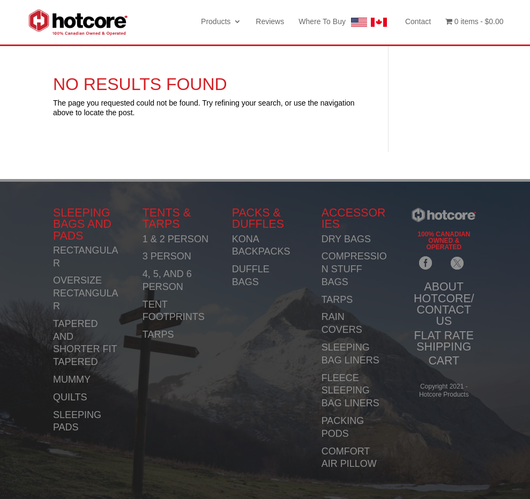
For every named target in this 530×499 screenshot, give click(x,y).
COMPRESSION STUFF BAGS (354, 269)
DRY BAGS (346, 239)
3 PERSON (167, 256)
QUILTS (70, 397)
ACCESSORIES (354, 218)
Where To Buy (344, 22)
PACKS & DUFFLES (258, 218)
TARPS (158, 334)
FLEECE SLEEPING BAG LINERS (350, 391)
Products (215, 22)
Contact (418, 22)
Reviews (270, 22)
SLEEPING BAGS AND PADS (82, 224)
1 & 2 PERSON (175, 239)
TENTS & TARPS (167, 218)
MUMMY (72, 379)
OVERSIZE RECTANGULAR (85, 293)
